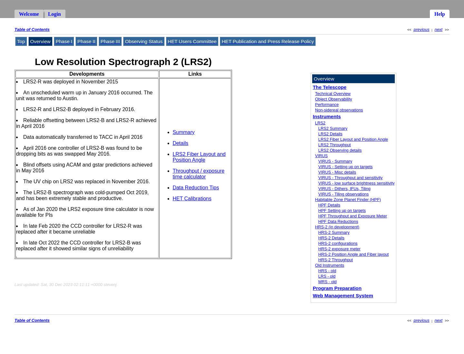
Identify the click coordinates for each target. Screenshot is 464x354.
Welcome (29, 14)
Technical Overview (333, 93)
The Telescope (329, 87)
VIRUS (321, 155)
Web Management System (343, 295)
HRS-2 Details (331, 237)
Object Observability (333, 99)
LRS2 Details (330, 133)
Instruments (327, 116)
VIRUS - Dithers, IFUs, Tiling (344, 188)
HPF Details (329, 205)
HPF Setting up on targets (342, 210)
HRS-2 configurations (338, 243)
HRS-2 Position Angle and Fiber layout (353, 254)
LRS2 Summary (332, 128)
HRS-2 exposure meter (339, 248)
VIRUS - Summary (335, 161)
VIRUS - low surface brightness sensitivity (356, 183)
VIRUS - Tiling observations (343, 194)
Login (54, 14)
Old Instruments (329, 265)
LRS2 (320, 122)
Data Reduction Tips (196, 187)
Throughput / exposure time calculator (199, 173)
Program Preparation (337, 288)
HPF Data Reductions (338, 221)
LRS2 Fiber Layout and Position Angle (199, 157)
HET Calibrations (192, 198)
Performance (327, 104)
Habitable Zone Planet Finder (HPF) (348, 199)
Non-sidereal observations (339, 110)
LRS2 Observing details (340, 150)
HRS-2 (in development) (337, 227)
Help (439, 14)
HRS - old (327, 270)
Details (180, 143)
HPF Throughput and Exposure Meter (352, 216)
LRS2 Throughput (334, 144)
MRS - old (327, 281)
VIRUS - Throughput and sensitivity (350, 177)
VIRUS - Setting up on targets (345, 166)
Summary (184, 132)
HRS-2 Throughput (335, 259)
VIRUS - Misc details (337, 172)
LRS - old (326, 276)
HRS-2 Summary (334, 232)
